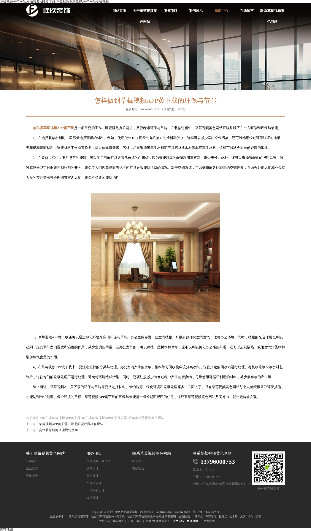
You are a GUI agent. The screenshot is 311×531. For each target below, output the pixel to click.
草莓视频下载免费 (98, 461)
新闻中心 (221, 11)
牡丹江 (223, 516)
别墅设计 (92, 468)
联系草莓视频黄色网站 (272, 12)
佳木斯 (233, 516)
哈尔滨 (199, 516)
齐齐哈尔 (211, 516)
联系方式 (138, 461)
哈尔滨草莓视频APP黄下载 (108, 516)
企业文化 (32, 468)
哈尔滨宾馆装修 (79, 516)
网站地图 (118, 521)
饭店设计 (92, 497)
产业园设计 (94, 483)
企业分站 (104, 521)
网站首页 (119, 11)
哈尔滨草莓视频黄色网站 (142, 516)
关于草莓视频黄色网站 (145, 12)
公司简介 (32, 461)
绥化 (250, 516)
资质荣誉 (32, 475)
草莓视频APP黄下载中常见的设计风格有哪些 (71, 424)
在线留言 (247, 11)
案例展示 (196, 11)
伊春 (258, 516)
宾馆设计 (92, 475)
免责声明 (209, 521)
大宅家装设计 (95, 490)
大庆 (243, 516)
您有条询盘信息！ (158, 521)
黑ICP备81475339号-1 (206, 511)
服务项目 (170, 11)
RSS (130, 521)
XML (139, 521)
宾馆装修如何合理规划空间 (58, 430)
